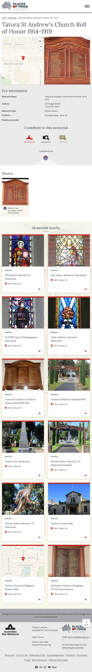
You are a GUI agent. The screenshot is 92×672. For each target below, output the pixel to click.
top (86, 624)
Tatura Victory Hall (62, 523)
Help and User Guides (58, 660)
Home (4, 18)
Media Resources (39, 660)
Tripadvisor (41, 667)
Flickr (55, 667)
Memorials (12, 18)
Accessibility (82, 655)
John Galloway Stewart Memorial (64, 339)
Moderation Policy (37, 655)
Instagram (45, 667)
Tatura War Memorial (17, 461)
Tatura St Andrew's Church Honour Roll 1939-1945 (20, 401)
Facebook (36, 667)
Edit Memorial (29, 142)
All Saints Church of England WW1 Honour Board (67, 587)
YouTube (49, 667)
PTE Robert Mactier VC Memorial (18, 277)
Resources (9, 655)
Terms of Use (22, 655)
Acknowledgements (55, 655)
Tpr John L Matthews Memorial (68, 275)
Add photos (46, 142)
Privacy (27, 660)
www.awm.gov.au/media (72, 647)
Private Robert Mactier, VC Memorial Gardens (66, 463)
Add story (63, 142)
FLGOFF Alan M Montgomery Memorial (21, 339)
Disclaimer (70, 655)
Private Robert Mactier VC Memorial (19, 525)
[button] (87, 6)
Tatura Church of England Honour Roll (19, 587)
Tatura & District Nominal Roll (68, 399)
